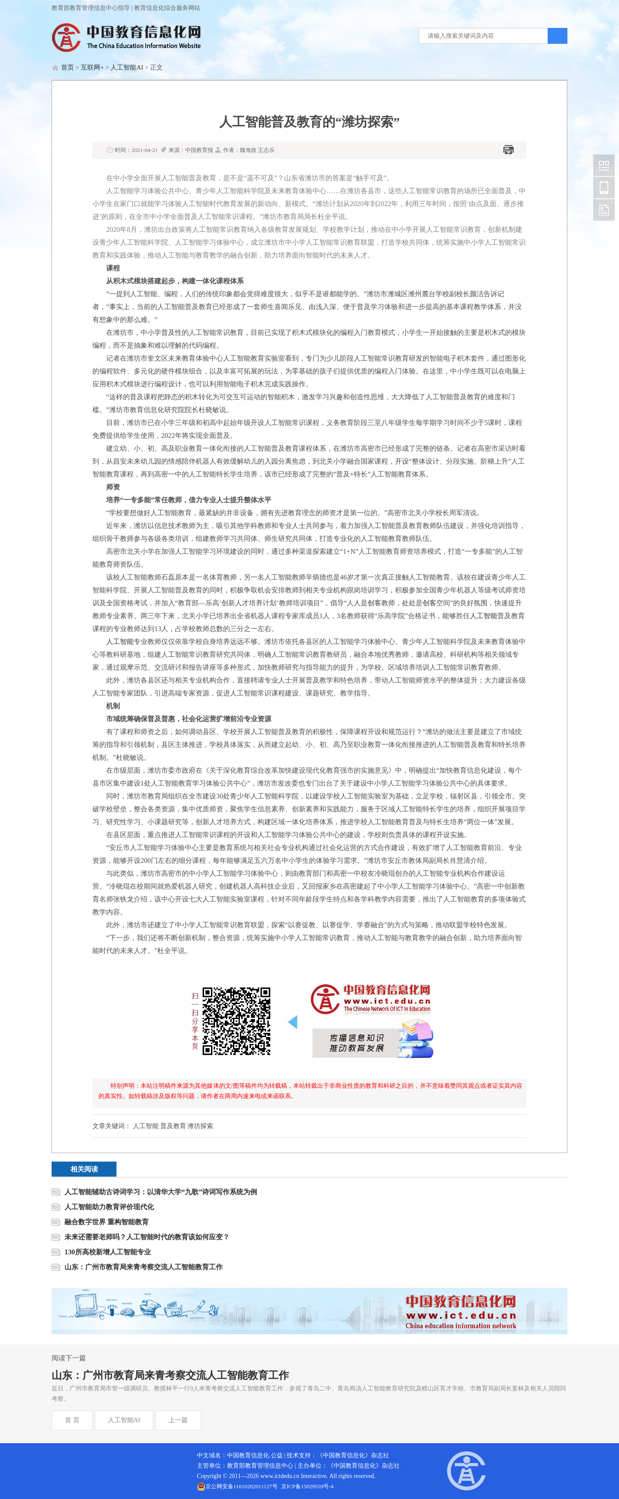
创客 (374, 603)
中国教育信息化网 (604, 165)
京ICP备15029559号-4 (307, 1486)
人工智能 (483, 615)
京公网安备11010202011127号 (241, 1486)
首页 (67, 67)
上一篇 (178, 1420)
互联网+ (92, 67)
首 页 (72, 1420)
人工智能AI (126, 67)
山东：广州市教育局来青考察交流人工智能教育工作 (170, 1375)
